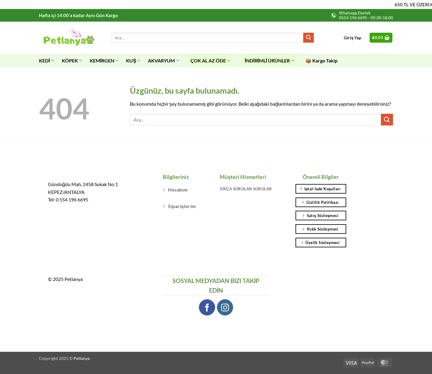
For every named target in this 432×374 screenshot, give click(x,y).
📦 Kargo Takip (321, 60)
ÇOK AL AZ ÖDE (210, 61)
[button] (381, 38)
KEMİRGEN (104, 61)
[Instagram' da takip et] (225, 307)
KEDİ (46, 61)
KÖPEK (72, 61)
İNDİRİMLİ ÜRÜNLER (269, 61)
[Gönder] (308, 38)
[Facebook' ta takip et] (207, 307)
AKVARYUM (163, 61)
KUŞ (133, 61)
